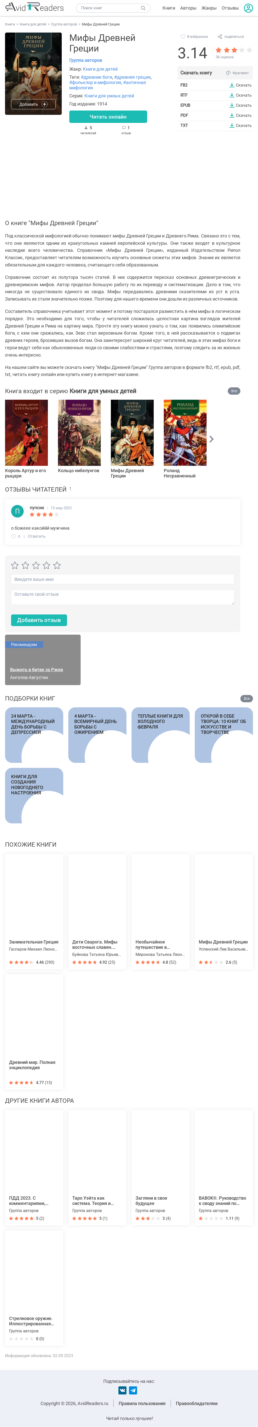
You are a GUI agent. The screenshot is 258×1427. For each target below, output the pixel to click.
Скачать (244, 85)
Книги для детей (100, 69)
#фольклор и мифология (95, 82)
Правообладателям (197, 1403)
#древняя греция (132, 77)
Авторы (188, 8)
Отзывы (230, 8)
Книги (169, 8)
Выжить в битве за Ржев (36, 669)
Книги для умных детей (109, 95)
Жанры (209, 8)
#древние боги (96, 77)
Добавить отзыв (39, 620)
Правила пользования (142, 1403)
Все (234, 391)
